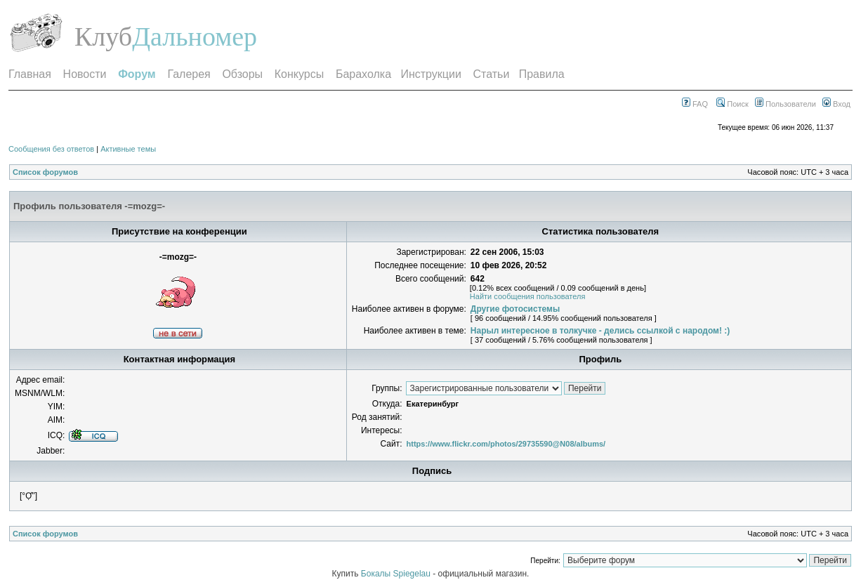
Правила (542, 74)
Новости (85, 74)
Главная (29, 74)
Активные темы (128, 149)
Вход (836, 104)
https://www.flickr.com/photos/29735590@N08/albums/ (506, 444)
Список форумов (45, 172)
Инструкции (430, 74)
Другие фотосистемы (515, 309)
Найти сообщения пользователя (528, 296)
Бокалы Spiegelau (397, 574)
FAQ (695, 104)
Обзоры (242, 74)
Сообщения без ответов (51, 149)
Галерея (188, 74)
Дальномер (194, 36)
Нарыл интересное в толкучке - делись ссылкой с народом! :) (600, 331)
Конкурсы (299, 74)
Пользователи (785, 104)
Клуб (103, 36)
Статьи (491, 74)
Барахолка (363, 74)
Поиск (732, 104)
